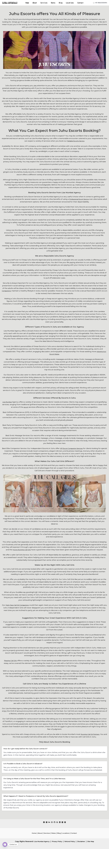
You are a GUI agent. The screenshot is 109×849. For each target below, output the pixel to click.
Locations (69, 3)
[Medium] (62, 822)
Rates (53, 3)
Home (28, 3)
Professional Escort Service (81, 199)
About (35, 3)
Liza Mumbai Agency (40, 841)
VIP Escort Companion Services (74, 448)
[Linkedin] (60, 822)
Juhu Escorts (68, 24)
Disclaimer (82, 841)
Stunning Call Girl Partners (92, 734)
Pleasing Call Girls (10, 661)
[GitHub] (54, 822)
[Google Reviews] (57, 822)
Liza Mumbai (7, 402)
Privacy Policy (56, 841)
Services (44, 3)
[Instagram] (46, 822)
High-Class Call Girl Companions (19, 605)
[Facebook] (44, 822)
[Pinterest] (65, 822)
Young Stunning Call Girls (21, 550)
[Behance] (49, 822)
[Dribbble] (52, 822)
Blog (60, 3)
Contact (80, 3)
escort (26, 407)
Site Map (92, 841)
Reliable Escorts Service (75, 141)
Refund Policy (70, 841)
